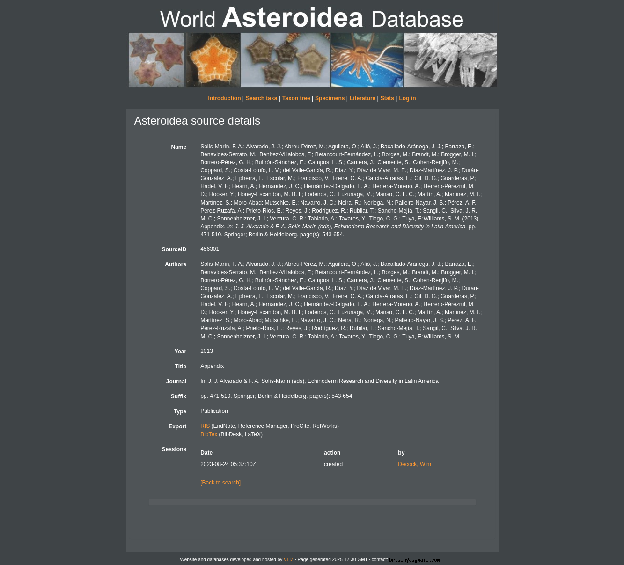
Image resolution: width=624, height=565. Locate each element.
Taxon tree (296, 98)
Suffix (178, 396)
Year (180, 351)
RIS (205, 426)
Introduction (224, 98)
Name (178, 147)
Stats (387, 98)
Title (180, 366)
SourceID (174, 249)
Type (180, 411)
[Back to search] (220, 482)
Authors (175, 264)
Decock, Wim (414, 464)
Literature (362, 98)
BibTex (208, 434)
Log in (407, 98)
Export (177, 426)
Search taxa (261, 98)
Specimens (330, 98)
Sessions (174, 449)
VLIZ (289, 559)
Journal (176, 381)
